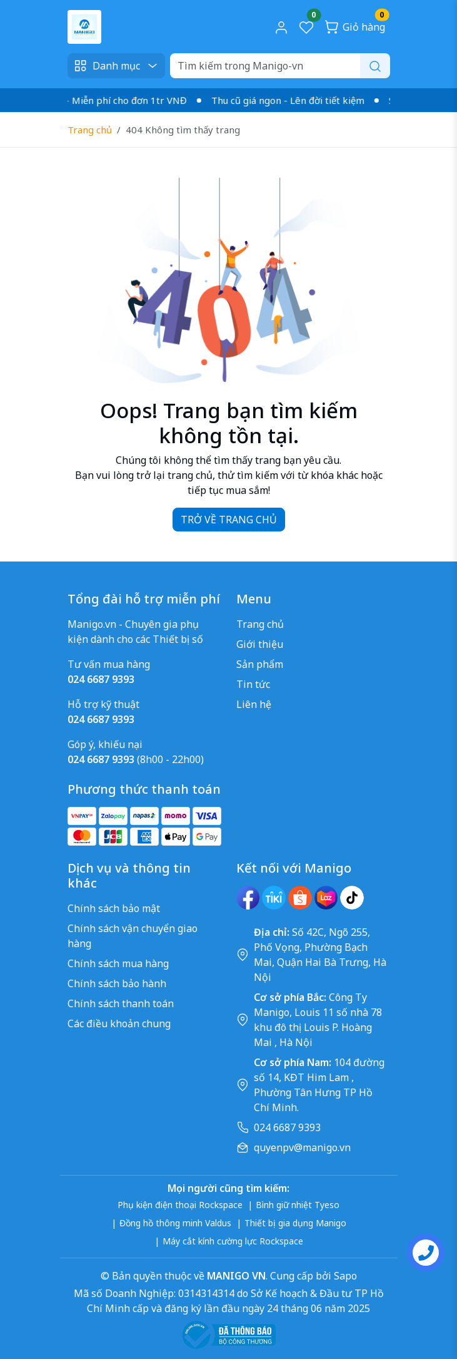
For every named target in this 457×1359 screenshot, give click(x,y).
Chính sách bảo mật (114, 908)
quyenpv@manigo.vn (302, 1147)
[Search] (280, 65)
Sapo (344, 1276)
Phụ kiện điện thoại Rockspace (180, 1205)
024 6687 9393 (287, 1127)
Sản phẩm (259, 664)
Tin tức (253, 684)
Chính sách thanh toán (121, 1003)
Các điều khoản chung (119, 1023)
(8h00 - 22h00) (136, 759)
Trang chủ (90, 129)
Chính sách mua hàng (118, 963)
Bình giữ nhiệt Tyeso (297, 1205)
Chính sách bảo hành (117, 983)
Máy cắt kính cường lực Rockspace (233, 1241)
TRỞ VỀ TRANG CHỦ (229, 519)
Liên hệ (253, 704)
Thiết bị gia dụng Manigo (295, 1223)
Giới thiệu (259, 644)
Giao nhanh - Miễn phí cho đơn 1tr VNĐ (106, 100)
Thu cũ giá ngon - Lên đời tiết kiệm (293, 100)
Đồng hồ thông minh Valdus (175, 1223)
